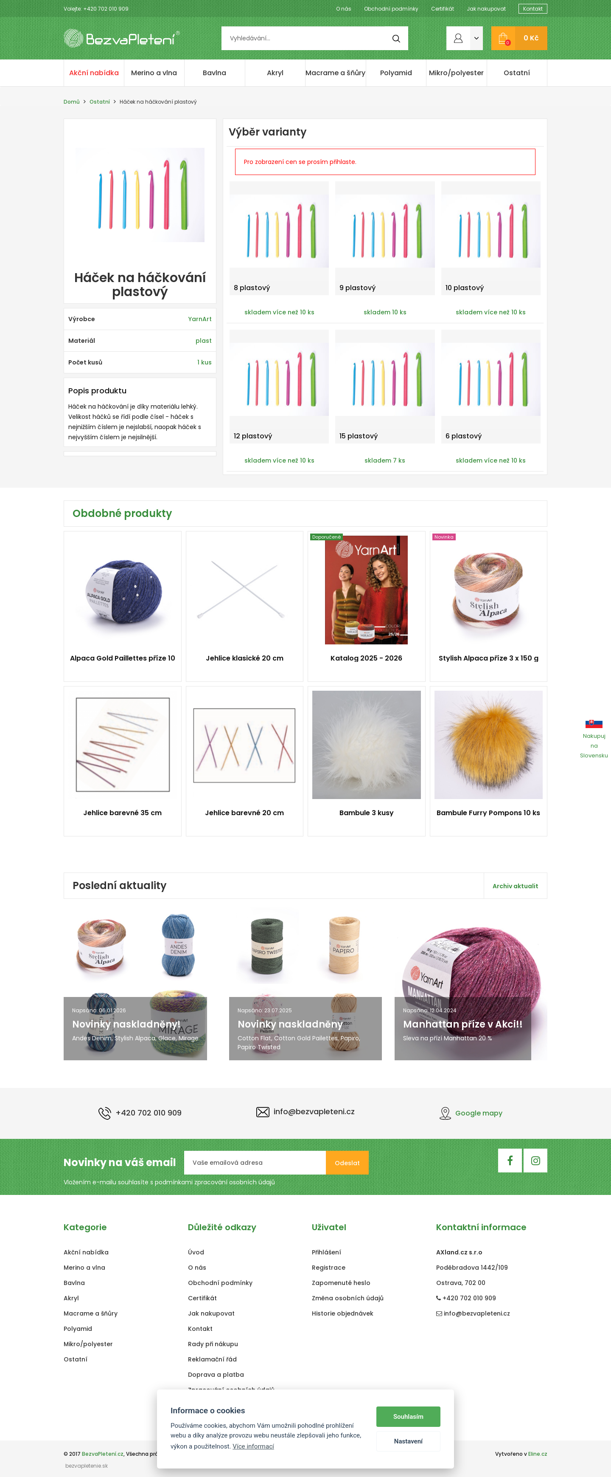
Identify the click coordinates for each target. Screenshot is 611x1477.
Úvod (196, 1252)
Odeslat (347, 1163)
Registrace (328, 1267)
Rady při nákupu (213, 1344)
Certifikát (442, 8)
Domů (72, 101)
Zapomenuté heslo (341, 1283)
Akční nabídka (94, 73)
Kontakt (533, 8)
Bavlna (214, 73)
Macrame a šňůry (335, 73)
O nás (343, 8)
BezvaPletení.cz (102, 1453)
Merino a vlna (154, 73)
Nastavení (408, 1441)
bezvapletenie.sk (86, 1465)
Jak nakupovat (486, 8)
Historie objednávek (342, 1313)
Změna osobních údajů (348, 1298)
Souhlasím (408, 1417)
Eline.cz (537, 1453)
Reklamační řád (212, 1359)
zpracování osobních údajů (234, 1182)
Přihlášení (326, 1252)
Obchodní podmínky (391, 8)
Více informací (253, 1446)
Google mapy (471, 1113)
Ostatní (517, 73)
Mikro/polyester (456, 73)
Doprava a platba (216, 1374)
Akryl (275, 73)
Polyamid (396, 73)
